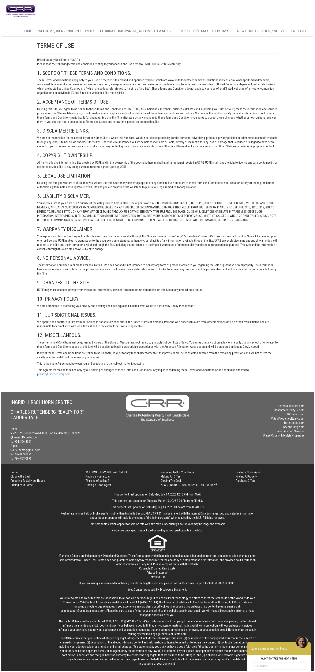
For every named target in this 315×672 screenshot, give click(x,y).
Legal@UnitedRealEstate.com (169, 634)
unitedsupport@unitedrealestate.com (83, 610)
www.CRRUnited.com (25, 437)
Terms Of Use (157, 577)
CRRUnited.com (295, 414)
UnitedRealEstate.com (291, 406)
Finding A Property (247, 476)
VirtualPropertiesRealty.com (287, 418)
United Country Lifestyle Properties (283, 435)
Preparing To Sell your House (28, 480)
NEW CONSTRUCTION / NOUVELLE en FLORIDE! (273, 31)
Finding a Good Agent (248, 472)
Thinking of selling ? (97, 480)
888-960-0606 (226, 583)
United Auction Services (290, 431)
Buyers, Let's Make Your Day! (204, 31)
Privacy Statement (157, 572)
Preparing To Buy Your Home (178, 472)
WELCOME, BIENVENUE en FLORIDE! (66, 31)
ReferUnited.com (294, 422)
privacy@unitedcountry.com (54, 374)
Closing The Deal (171, 480)
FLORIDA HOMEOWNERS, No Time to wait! (135, 31)
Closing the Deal (20, 476)
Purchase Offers (245, 480)
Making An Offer (170, 476)
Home (27, 31)
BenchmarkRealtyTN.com (289, 410)
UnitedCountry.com (293, 427)
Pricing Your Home (22, 485)
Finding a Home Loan (98, 476)
